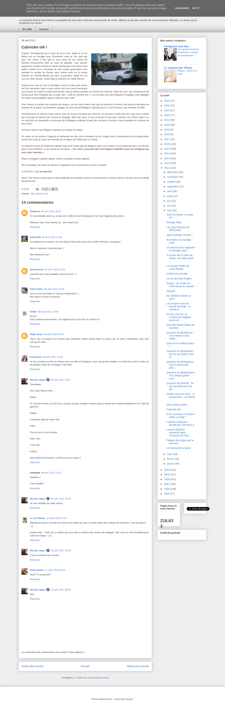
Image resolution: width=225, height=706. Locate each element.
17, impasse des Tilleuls (178, 67)
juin (169, 201)
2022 (167, 115)
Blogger (129, 699)
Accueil (85, 666)
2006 (167, 489)
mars (170, 454)
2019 (167, 129)
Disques (170, 291)
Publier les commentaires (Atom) (92, 677)
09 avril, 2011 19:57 (61, 379)
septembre (173, 186)
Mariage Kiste (174, 222)
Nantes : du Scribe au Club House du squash (180, 285)
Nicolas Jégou (37, 379)
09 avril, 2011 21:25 (61, 498)
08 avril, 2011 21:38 (52, 237)
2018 (167, 134)
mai (169, 205)
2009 (167, 474)
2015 (167, 148)
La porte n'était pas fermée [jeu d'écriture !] (180, 423)
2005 (167, 493)
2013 (167, 158)
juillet (170, 196)
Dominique (36, 357)
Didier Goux (36, 334)
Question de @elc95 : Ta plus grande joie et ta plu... (179, 386)
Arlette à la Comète (177, 273)
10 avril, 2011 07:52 (56, 518)
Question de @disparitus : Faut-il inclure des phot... (180, 364)
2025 (167, 100)
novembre (173, 176)
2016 (167, 144)
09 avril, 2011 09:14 (54, 334)
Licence (44, 29)
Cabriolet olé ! (174, 409)
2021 (167, 120)
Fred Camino (37, 570)
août (169, 191)
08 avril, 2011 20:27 (51, 211)
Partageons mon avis (176, 46)
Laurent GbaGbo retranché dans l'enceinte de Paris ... (179, 432)
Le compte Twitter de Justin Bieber (177, 267)
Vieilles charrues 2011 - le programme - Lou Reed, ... (180, 397)
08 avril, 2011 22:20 (54, 289)
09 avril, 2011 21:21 (51, 472)
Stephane (35, 211)
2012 (167, 163)
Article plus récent (32, 666)
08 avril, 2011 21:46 (55, 269)
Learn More (182, 8)
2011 (167, 167)
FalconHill (35, 237)
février (171, 458)
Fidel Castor (36, 289)
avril (169, 210)
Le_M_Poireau (37, 518)
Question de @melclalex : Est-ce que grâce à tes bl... (180, 354)
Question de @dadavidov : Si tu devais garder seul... (180, 375)
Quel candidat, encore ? (179, 235)
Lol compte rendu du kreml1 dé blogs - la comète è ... (178, 306)
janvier (171, 463)
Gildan (33, 311)
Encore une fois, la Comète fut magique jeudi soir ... (178, 317)
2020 (167, 124)
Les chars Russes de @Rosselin (177, 229)
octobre (171, 181)
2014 (167, 153)
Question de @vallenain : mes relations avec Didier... (180, 335)
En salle (27, 29)
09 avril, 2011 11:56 (53, 357)
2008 (167, 479)
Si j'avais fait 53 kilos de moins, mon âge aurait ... (180, 258)
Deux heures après (176, 404)
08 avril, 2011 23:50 (48, 311)
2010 (167, 469)
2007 (167, 484)
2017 (167, 139)
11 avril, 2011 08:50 (61, 589)
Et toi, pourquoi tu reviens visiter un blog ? (180, 416)
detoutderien (37, 269)
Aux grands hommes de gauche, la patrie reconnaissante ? (188, 52)
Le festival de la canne (178, 448)
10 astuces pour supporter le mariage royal (180, 249)
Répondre (35, 227)
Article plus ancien (138, 666)
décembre (173, 172)
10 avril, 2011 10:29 (61, 550)
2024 (167, 105)
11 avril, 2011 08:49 (55, 570)
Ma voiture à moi (39, 193)
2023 (167, 110)
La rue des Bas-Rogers (179, 278)
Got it (195, 8)
